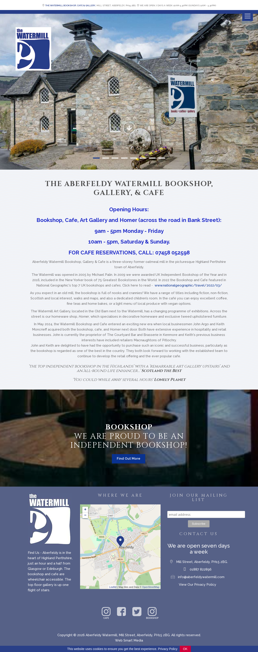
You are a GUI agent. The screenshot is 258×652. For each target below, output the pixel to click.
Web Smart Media (129, 640)
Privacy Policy (167, 649)
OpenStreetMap (150, 587)
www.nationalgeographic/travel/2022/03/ (188, 285)
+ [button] (85, 509)
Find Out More (128, 459)
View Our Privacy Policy (197, 585)
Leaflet (113, 587)
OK (185, 649)
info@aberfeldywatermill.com (201, 577)
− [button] (85, 515)
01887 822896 (201, 569)
